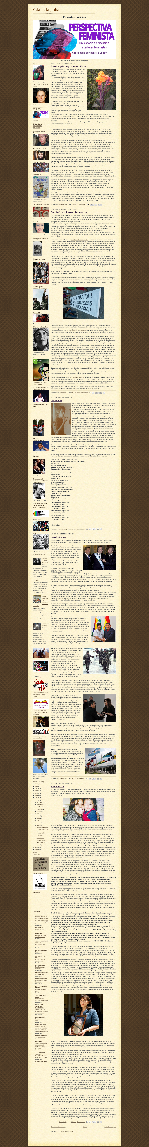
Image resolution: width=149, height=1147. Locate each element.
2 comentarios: (81, 529)
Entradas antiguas (110, 1127)
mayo (38, 818)
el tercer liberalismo (41, 1061)
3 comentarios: (82, 204)
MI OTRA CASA (40, 974)
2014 (36, 795)
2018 (36, 786)
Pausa (36, 952)
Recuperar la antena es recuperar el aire (41, 736)
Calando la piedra (46, 10)
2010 (36, 849)
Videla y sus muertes (40, 1037)
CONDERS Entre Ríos (76, 377)
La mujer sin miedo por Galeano (45, 560)
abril (38, 820)
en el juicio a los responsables (76, 331)
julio (38, 813)
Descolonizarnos (41, 840)
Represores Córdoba (41, 978)
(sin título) (36, 580)
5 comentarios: (81, 1122)
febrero (39, 825)
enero (38, 845)
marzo (39, 823)
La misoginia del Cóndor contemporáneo (41, 382)
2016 (36, 791)
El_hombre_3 (39, 933)
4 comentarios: (81, 778)
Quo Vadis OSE (39, 929)
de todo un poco (40, 965)
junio (38, 816)
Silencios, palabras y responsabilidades (68, 66)
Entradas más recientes (58, 1127)
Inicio (85, 1127)
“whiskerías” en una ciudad (79, 240)
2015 (36, 793)
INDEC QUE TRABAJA (39, 1005)
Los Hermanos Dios (41, 950)
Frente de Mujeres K (41, 1024)
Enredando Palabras (41, 1035)
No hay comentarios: (82, 392)
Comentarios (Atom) (66, 1131)
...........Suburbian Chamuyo (40, 1053)
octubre (39, 807)
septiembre (40, 809)
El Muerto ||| (39, 927)
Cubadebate (38, 915)
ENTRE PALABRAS (41, 973)
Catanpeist (38, 1041)
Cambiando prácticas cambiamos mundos (42, 833)
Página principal (37, 124)
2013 (36, 797)
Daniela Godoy (37, 854)
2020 (36, 784)
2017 (36, 788)
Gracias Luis (40, 838)
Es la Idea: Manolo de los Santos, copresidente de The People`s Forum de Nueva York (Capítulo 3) (41, 920)
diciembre (40, 802)
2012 (36, 800)
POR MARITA (41, 842)
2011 (36, 847)
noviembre (40, 804)
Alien (36, 1020)
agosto (39, 811)
